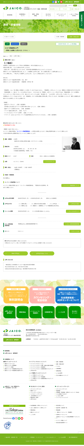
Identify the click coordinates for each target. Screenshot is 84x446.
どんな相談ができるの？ (61, 395)
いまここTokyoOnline (74, 16)
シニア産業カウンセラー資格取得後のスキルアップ (41, 379)
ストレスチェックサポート (36, 393)
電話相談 (58, 391)
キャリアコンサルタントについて (37, 362)
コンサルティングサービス (36, 395)
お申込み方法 (33, 371)
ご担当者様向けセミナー (35, 396)
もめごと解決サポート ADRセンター (38, 408)
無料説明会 (58, 372)
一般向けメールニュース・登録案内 (64, 413)
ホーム (4, 29)
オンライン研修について (61, 421)
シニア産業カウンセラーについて (37, 374)
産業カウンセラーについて (10, 362)
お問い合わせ (33, 400)
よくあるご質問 (59, 396)
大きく (79, 5)
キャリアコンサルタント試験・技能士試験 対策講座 (41, 366)
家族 (11, 57)
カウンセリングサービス (61, 16)
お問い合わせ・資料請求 (72, 2)
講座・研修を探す (75, 9)
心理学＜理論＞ (18, 57)
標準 (75, 5)
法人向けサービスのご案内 (38, 387)
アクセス (65, 9)
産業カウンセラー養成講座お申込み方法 (13, 370)
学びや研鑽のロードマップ (62, 376)
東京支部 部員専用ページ (61, 423)
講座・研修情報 (35, 16)
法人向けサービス (48, 16)
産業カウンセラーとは (9, 364)
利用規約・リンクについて (36, 438)
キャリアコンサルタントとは (36, 364)
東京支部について (54, 9)
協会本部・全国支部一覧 (61, 408)
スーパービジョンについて (62, 398)
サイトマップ (24, 438)
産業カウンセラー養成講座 (10, 366)
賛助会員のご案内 (34, 398)
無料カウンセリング (34, 413)
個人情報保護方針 (73, 438)
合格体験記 (58, 369)
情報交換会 (32, 411)
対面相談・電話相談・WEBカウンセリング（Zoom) (67, 393)
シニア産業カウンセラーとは (36, 376)
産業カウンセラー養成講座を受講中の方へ (14, 371)
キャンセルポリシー (51, 438)
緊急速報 (58, 411)
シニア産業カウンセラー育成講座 (37, 378)
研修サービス (33, 391)
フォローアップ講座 (9, 368)
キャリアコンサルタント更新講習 (37, 368)
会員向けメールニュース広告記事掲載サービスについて (68, 418)
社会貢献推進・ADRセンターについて (38, 406)
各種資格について (22, 16)
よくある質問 (59, 374)
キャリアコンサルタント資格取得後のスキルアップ (41, 370)
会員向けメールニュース (61, 415)
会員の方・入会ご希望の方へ (12, 388)
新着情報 (9, 16)
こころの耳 (32, 415)
